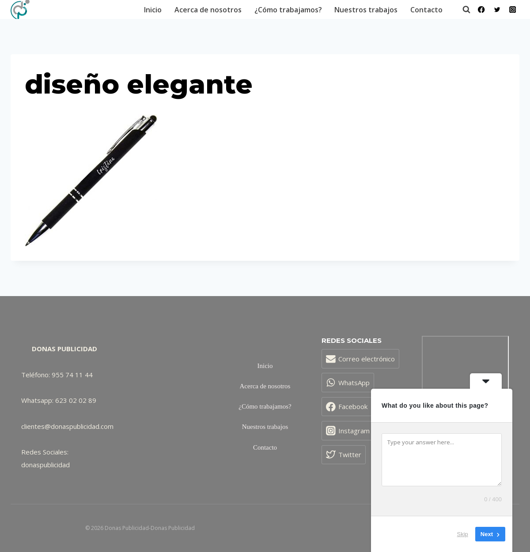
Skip (462, 534)
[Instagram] (512, 9)
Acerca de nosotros (208, 10)
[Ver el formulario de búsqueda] (462, 10)
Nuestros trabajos (366, 10)
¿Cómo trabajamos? (288, 10)
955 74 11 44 (72, 374)
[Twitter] (497, 9)
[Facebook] (481, 9)
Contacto (426, 10)
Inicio (153, 10)
